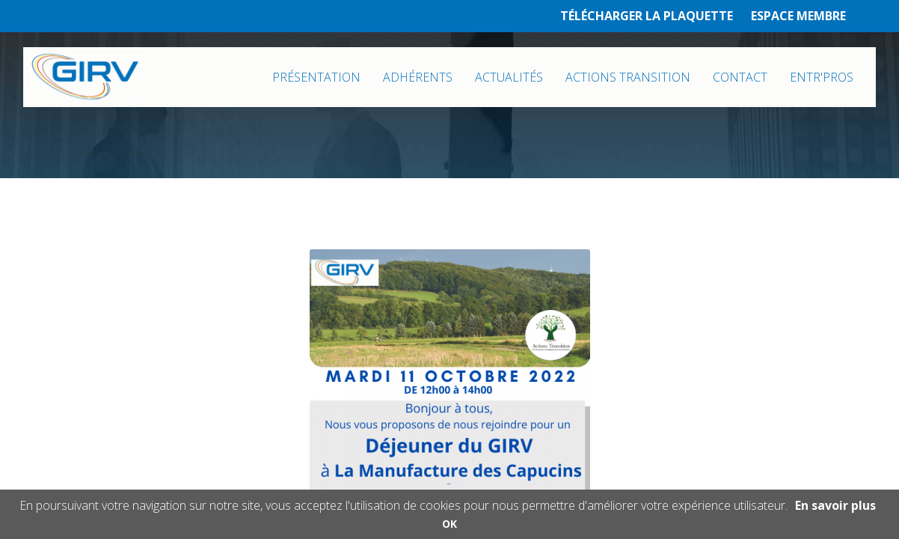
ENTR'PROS (821, 77)
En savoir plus (835, 505)
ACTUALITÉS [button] (509, 77)
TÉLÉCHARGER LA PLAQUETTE (646, 15)
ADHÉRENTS (417, 77)
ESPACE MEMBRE (798, 15)
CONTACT (740, 77)
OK (449, 524)
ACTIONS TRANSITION (627, 77)
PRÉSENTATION (316, 77)
